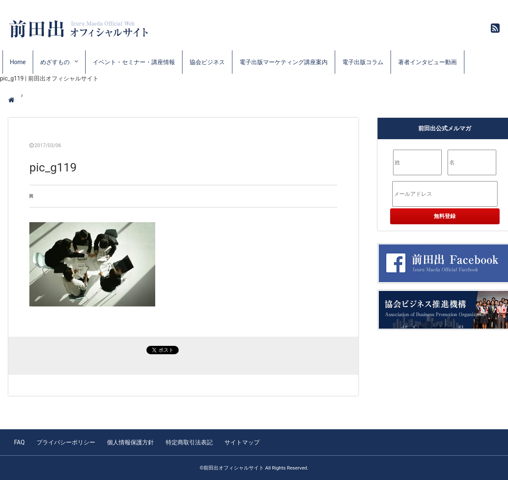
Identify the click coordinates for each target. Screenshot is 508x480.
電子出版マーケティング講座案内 (284, 62)
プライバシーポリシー (65, 442)
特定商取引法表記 (189, 442)
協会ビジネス (207, 62)
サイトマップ (242, 442)
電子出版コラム (362, 62)
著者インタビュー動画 (427, 62)
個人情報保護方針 (130, 442)
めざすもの (55, 62)
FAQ (19, 442)
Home (18, 62)
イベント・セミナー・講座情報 (134, 62)
